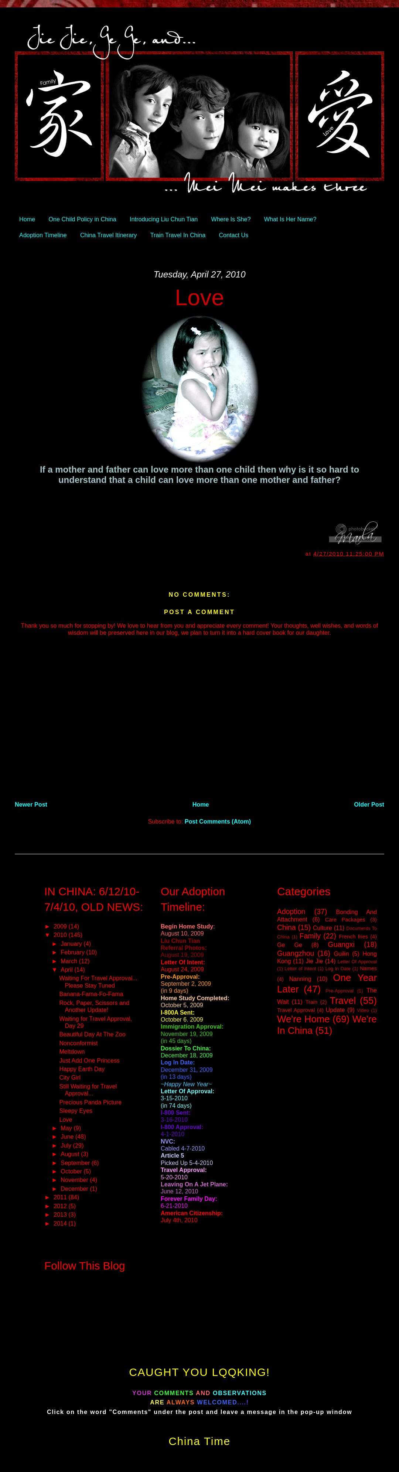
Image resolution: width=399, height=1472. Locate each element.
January (72, 943)
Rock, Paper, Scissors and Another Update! (94, 1006)
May (67, 1128)
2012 (61, 1206)
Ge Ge (289, 944)
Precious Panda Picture (90, 1102)
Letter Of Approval (357, 961)
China (286, 927)
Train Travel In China (177, 235)
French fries (353, 937)
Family (310, 936)
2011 (61, 1197)
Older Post (369, 804)
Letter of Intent (300, 968)
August (71, 1154)
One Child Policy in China (82, 219)
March (70, 961)
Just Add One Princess (89, 1060)
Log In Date (338, 968)
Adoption (291, 911)
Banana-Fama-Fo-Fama (91, 994)
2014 (61, 1223)
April (67, 969)
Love (199, 297)
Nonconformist (78, 1043)
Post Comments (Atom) (218, 821)
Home (27, 219)
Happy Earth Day (82, 1069)
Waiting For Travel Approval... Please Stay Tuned (98, 981)
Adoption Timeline (42, 235)
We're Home (303, 1019)
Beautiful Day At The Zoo (92, 1034)
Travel (343, 1000)
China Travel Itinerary (108, 235)
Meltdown (72, 1051)
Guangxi (341, 944)
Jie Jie (314, 961)
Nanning (300, 978)
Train (312, 1002)
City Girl (69, 1077)
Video (363, 1010)
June (68, 1136)
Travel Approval (296, 1010)
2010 (61, 934)
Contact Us (233, 235)
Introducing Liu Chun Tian (164, 219)
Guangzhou (295, 953)
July (67, 1145)
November (75, 1179)
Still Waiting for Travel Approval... (88, 1090)
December (75, 1188)
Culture (322, 927)
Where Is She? (231, 219)
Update (335, 1009)
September (76, 1162)
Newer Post (31, 804)
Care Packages (345, 920)
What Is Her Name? (290, 219)
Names (368, 968)
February (73, 952)
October (72, 1171)
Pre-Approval (340, 991)
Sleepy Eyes (75, 1110)
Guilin (341, 953)
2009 (61, 926)
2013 (61, 1214)
